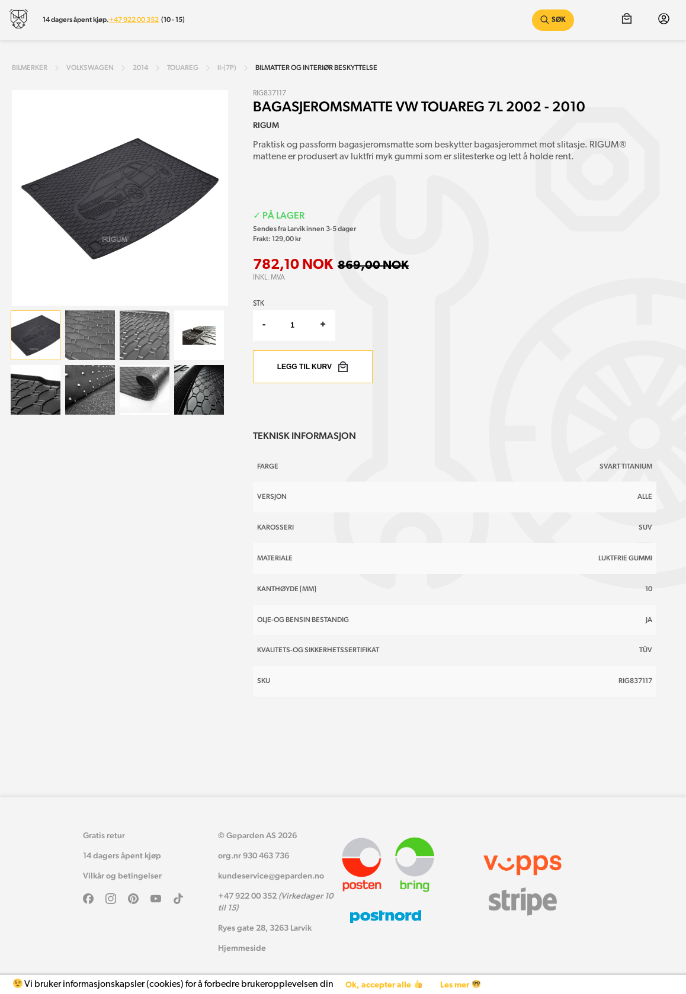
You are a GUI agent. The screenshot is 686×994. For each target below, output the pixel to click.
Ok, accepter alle (383, 985)
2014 (140, 67)
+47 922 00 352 (134, 19)
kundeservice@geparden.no (271, 875)
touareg (182, 67)
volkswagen (90, 67)
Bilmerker (29, 67)
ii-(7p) (226, 67)
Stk (258, 303)
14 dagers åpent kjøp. (76, 19)
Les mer (460, 985)
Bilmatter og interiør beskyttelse (316, 67)
